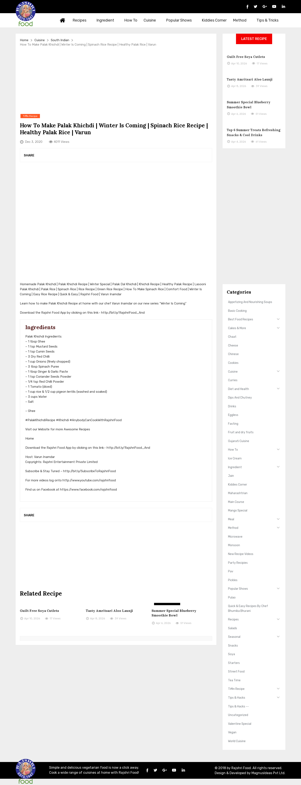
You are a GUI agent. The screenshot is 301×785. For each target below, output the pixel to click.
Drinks (232, 406)
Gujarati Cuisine (238, 441)
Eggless (233, 415)
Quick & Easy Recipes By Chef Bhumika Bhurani (248, 608)
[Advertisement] (116, 80)
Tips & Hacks (236, 697)
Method (242, 20)
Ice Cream (235, 458)
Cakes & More (237, 328)
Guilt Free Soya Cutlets (39, 611)
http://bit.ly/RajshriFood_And (123, 313)
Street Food (236, 671)
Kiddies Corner (214, 20)
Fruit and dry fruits (241, 432)
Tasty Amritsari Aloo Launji (109, 611)
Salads (232, 628)
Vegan (232, 732)
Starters (234, 663)
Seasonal (234, 637)
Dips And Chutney (240, 397)
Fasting (233, 424)
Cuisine (152, 20)
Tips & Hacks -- (238, 706)
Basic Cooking (237, 311)
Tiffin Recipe (236, 689)
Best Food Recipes (240, 319)
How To (130, 20)
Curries (232, 380)
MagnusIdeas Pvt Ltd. (268, 773)
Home (62, 20)
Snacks (233, 645)
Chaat (232, 337)
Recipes (82, 20)
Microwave (235, 536)
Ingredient (107, 20)
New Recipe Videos (240, 554)
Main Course (236, 502)
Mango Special (237, 510)
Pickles (232, 580)
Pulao (232, 597)
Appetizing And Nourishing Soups (250, 302)
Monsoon (234, 545)
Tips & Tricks (269, 20)
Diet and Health (238, 389)
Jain (231, 476)
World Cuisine (237, 741)
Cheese (233, 345)
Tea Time (234, 680)
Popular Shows (181, 20)
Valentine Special (239, 724)
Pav (230, 571)
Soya (231, 654)
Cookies (233, 363)
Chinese (233, 354)
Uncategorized (238, 715)
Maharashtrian (237, 493)
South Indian (60, 40)
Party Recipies (238, 563)
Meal (231, 519)
